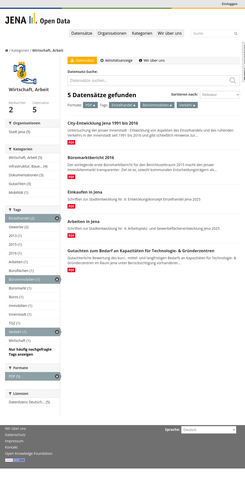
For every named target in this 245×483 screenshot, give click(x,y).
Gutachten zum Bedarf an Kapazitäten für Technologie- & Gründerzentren (141, 250)
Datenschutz (15, 434)
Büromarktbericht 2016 (91, 157)
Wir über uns (170, 33)
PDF (71, 142)
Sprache (172, 429)
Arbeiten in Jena (84, 221)
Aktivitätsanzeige (116, 60)
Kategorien (142, 33)
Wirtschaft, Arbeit (48, 50)
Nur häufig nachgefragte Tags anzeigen (30, 352)
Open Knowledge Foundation (28, 453)
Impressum (14, 441)
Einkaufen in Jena (85, 192)
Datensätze (81, 33)
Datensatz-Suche (82, 71)
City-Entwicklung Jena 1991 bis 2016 (103, 123)
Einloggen (230, 3)
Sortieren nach (184, 94)
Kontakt (11, 447)
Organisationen (112, 33)
